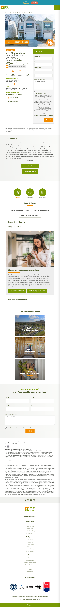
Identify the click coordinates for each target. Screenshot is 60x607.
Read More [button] (30, 160)
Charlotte (19, 13)
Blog (30, 567)
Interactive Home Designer (30, 531)
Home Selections (30, 526)
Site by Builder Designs (43, 596)
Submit (48, 120)
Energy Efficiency (30, 549)
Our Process (30, 539)
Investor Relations (30, 574)
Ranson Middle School (41, 210)
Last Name (37, 61)
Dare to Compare (30, 551)
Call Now (30, 605)
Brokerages (34, 596)
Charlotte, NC (13, 13)
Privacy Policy (39, 115)
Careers (30, 569)
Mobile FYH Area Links (30, 516)
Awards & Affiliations (30, 564)
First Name (37, 56)
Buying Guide (30, 537)
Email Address (38, 67)
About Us (30, 555)
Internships (30, 571)
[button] (53, 30)
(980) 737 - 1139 (12, 97)
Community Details (30, 172)
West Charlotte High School (30, 215)
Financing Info (30, 542)
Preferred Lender (30, 544)
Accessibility (28, 596)
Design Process (30, 521)
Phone (36, 73)
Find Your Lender (18, 291)
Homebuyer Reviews (30, 560)
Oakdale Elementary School (20, 210)
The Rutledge (16, 59)
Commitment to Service (30, 562)
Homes (7, 13)
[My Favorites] (0, 462)
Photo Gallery (30, 528)
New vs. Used (30, 546)
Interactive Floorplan (30, 166)
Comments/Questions (40, 79)
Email (8, 406)
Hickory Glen (18, 60)
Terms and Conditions (48, 115)
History (30, 558)
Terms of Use (15, 596)
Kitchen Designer (30, 533)
